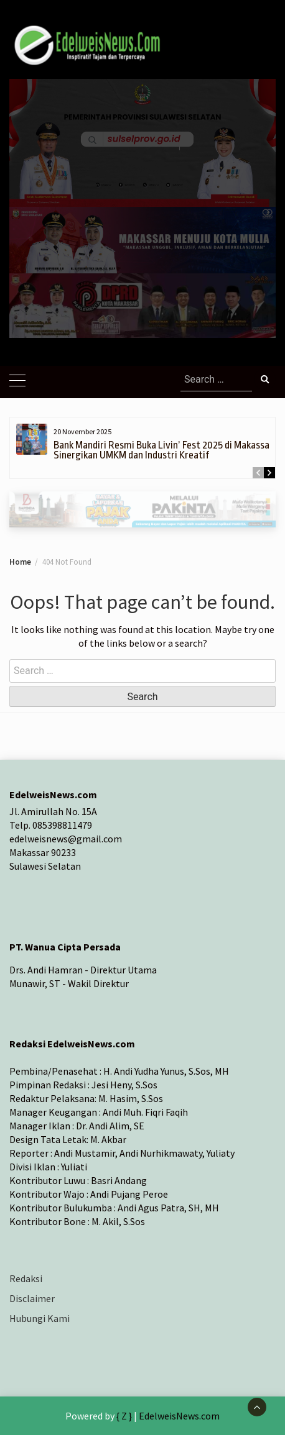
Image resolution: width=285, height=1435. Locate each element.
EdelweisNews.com (179, 1416)
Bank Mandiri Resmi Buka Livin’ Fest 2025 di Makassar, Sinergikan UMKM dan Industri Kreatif (164, 450)
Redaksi (25, 1278)
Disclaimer (32, 1298)
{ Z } (124, 1416)
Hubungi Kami (39, 1318)
